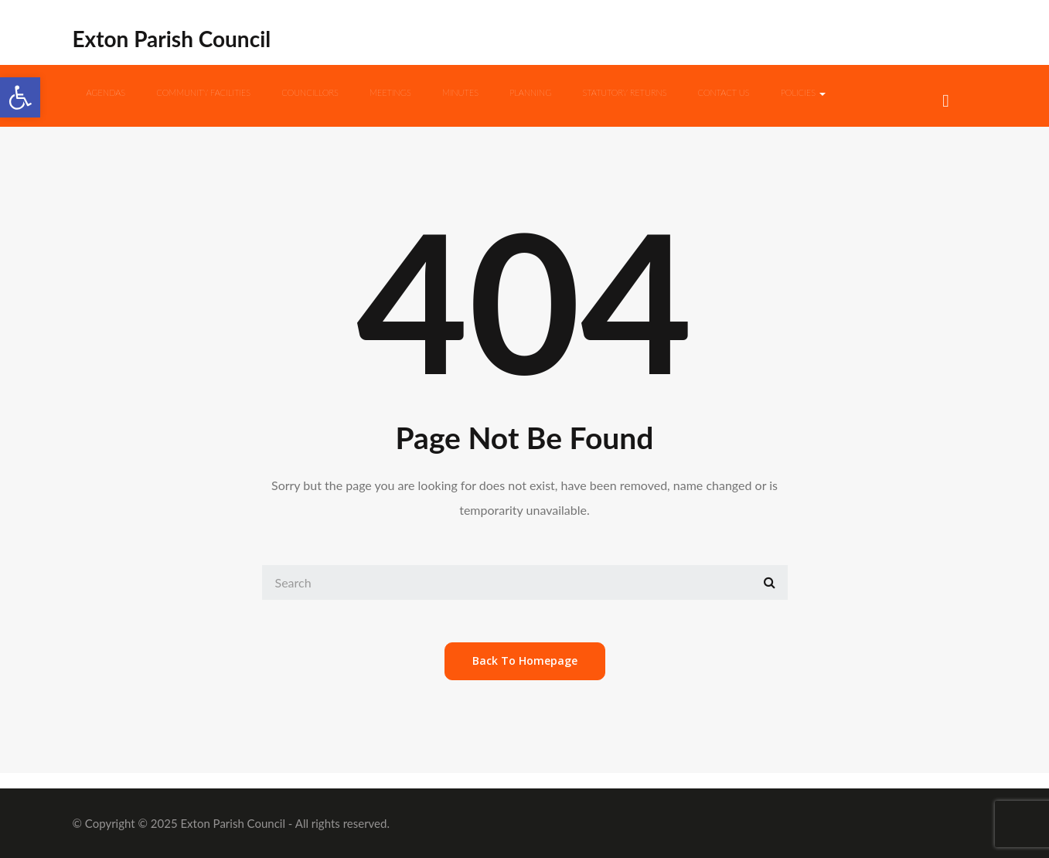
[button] (20, 97)
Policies (803, 92)
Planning (530, 92)
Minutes (460, 92)
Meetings (390, 92)
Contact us (724, 92)
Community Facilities (203, 92)
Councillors (310, 92)
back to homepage (524, 660)
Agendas (106, 92)
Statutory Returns (624, 92)
